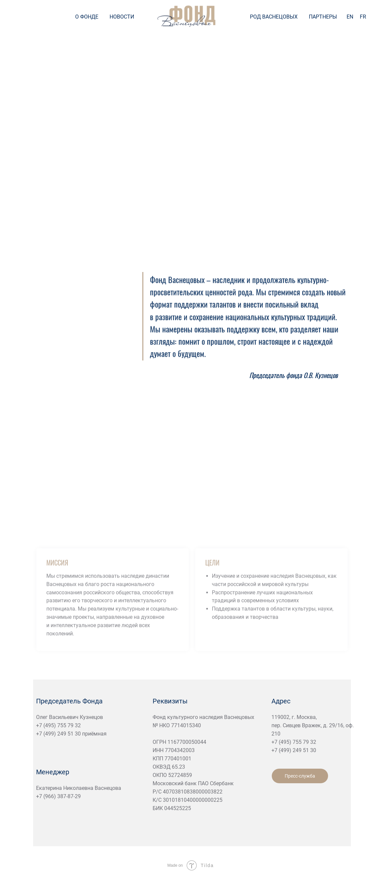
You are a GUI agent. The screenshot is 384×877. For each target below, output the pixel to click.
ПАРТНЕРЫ (323, 17)
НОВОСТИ (122, 17)
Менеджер (52, 772)
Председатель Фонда (69, 701)
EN (350, 17)
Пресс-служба (300, 776)
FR (363, 17)
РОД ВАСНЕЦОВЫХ (274, 17)
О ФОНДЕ (86, 17)
